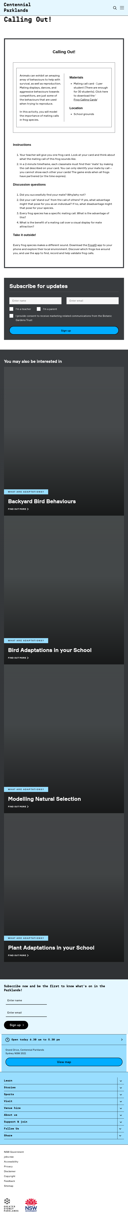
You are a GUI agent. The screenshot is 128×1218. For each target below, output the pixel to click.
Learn (8, 1080)
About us (10, 1115)
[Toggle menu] (122, 8)
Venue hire (12, 1108)
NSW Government (14, 1151)
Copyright (9, 1176)
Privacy (8, 1166)
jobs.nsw (9, 1156)
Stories (10, 1087)
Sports (9, 1094)
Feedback (9, 1181)
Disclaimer (10, 1171)
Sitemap (8, 1185)
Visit (8, 1101)
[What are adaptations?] (64, 469)
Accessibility (11, 1161)
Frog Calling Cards (85, 99)
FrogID (92, 245)
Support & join (15, 1122)
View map (64, 1062)
